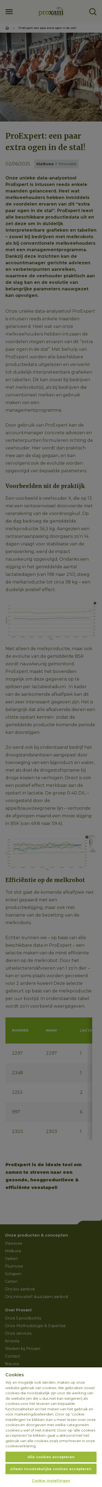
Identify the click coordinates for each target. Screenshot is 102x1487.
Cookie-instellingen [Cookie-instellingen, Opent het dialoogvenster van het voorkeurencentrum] (51, 1480)
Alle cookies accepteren (51, 1457)
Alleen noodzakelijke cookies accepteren (50, 1469)
